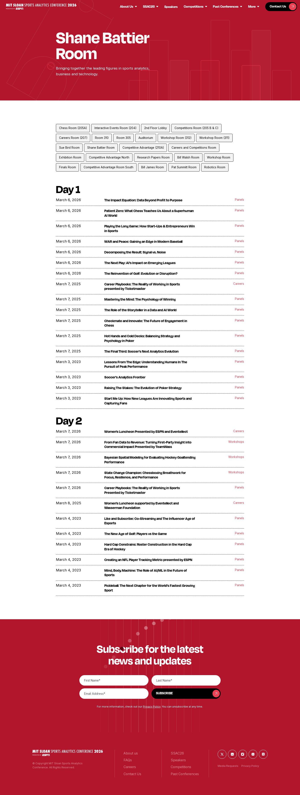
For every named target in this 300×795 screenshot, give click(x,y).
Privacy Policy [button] (151, 706)
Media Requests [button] (228, 765)
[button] (41, 7)
